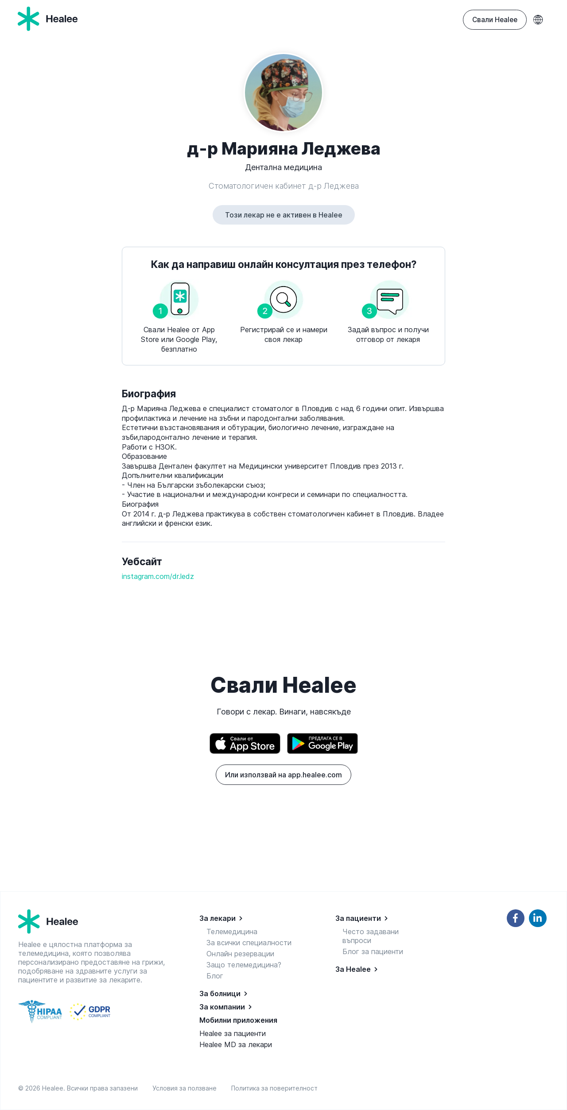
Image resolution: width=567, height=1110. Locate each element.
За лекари (217, 918)
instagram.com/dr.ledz (158, 576)
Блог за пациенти (372, 951)
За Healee (353, 969)
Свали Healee (494, 20)
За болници (220, 993)
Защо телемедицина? (243, 964)
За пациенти (358, 918)
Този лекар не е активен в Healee (283, 214)
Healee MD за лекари (235, 1044)
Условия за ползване (186, 1088)
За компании (222, 1006)
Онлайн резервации (240, 953)
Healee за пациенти (232, 1033)
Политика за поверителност (274, 1088)
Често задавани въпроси (370, 936)
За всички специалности (248, 942)
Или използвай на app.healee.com (283, 774)
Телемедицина (231, 931)
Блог (214, 975)
